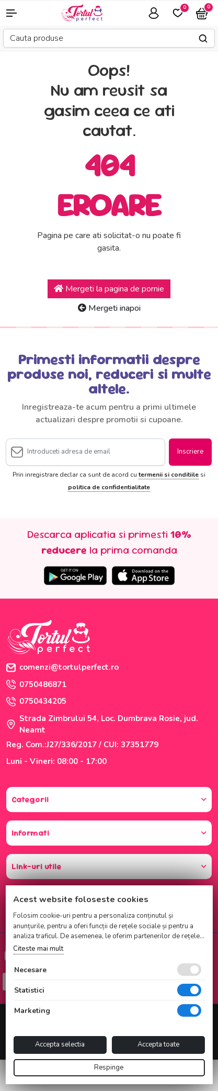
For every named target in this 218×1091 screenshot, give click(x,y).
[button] (18, 13)
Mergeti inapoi (109, 308)
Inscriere (190, 451)
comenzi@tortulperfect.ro (62, 667)
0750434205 (36, 701)
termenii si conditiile (169, 474)
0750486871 (36, 684)
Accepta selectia (60, 1044)
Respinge (108, 1067)
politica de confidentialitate (109, 487)
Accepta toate (158, 1044)
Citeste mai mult (38, 948)
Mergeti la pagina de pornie (109, 289)
